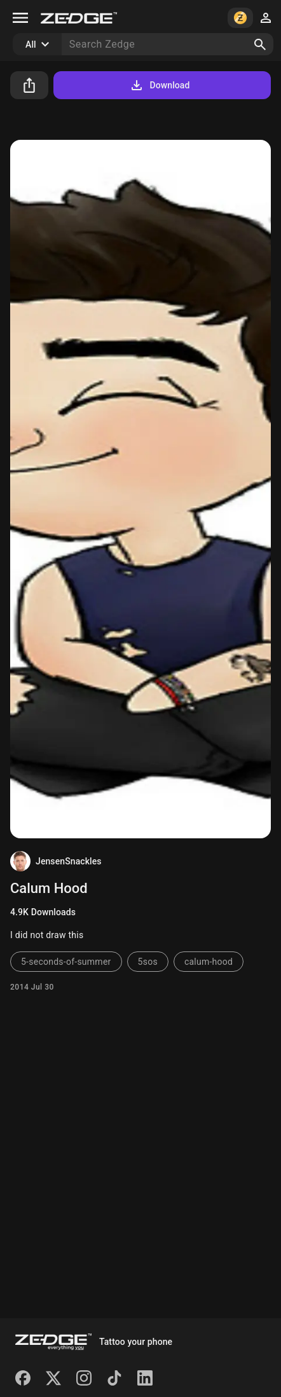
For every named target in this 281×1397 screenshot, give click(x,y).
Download (159, 85)
